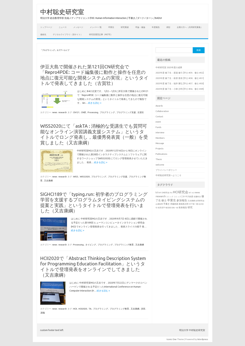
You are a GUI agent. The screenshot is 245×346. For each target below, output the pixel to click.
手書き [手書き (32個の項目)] (166, 204)
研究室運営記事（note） (101, 34)
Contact (159, 116)
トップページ (46, 27)
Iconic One (172, 339)
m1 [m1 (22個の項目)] (190, 193)
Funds (158, 127)
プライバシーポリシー (166, 170)
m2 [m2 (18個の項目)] (193, 193)
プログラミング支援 (126, 112)
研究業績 (125, 27)
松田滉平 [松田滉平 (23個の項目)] (161, 207)
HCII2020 (83, 309)
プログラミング (107, 112)
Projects (159, 148)
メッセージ (78, 27)
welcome (160, 165)
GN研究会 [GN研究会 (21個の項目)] (165, 193)
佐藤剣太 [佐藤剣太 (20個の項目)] (197, 197)
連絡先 (43, 34)
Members (160, 138)
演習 (143, 309)
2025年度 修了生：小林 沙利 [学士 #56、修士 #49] (180, 89)
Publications (161, 154)
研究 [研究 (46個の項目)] (190, 207)
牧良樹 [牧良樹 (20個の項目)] (168, 208)
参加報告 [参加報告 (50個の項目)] (182, 200)
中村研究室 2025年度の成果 (169, 67)
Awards (159, 106)
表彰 (168, 27)
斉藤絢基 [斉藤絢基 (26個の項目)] (174, 204)
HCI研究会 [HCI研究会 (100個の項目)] (180, 192)
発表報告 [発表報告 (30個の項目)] (183, 207)
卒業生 (111, 27)
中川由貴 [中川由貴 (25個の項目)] (189, 196)
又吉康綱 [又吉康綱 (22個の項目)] (191, 201)
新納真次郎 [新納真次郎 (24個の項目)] (184, 204)
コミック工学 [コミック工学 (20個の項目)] (179, 197)
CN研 (83, 112)
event (158, 122)
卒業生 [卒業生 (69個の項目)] (171, 200)
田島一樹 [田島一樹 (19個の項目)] (174, 208)
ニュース (63, 27)
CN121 (76, 112)
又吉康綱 (48, 180)
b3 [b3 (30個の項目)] (157, 192)
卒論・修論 (140, 27)
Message (160, 143)
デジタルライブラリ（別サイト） (67, 34)
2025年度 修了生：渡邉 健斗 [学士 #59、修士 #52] (180, 73)
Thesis (159, 159)
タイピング (90, 244)
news (54, 112)
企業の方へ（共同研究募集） (190, 27)
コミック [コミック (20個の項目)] (169, 197)
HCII (75, 309)
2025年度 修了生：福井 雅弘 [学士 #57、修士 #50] (180, 83)
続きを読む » (94, 103)
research (62, 112)
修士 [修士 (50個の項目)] (164, 200)
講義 (43, 312)
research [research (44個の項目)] (161, 196)
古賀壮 (140, 112)
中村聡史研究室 (62, 11)
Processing (93, 112)
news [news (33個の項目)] (197, 192)
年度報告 (156, 27)
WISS (75, 176)
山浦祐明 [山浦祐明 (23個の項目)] (159, 204)
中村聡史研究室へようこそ (168, 175)
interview (160, 132)
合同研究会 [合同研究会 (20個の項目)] (199, 201)
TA (90, 309)
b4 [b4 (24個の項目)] (160, 192)
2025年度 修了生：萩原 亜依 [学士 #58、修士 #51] (180, 78)
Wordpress (202, 339)
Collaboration (162, 111)
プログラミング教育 (124, 244)
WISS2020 (85, 176)
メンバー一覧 (96, 27)
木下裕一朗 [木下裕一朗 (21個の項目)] (193, 204)
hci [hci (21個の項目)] (171, 193)
